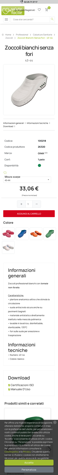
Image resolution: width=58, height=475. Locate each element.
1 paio (41, 159)
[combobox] (24, 180)
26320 (41, 146)
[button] (48, 180)
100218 (42, 140)
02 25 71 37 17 (30, 1)
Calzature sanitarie (42, 34)
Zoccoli (9, 37)
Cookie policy (11, 451)
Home (6, 34)
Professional (22, 34)
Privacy (27, 451)
